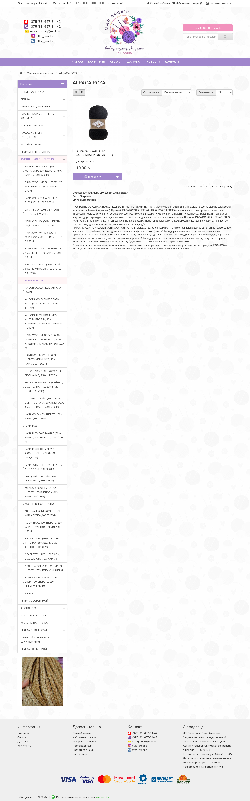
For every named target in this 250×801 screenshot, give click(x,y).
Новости (153, 61)
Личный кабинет (83, 733)
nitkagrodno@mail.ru (45, 31)
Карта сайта (80, 754)
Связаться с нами (83, 750)
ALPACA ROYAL (69, 73)
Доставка (133, 61)
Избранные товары (84, 737)
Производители (82, 746)
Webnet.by (102, 797)
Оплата (115, 61)
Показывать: (206, 92)
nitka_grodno (45, 36)
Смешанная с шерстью (40, 73)
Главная (76, 61)
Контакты (172, 61)
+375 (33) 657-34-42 (45, 22)
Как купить (96, 61)
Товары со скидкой (84, 741)
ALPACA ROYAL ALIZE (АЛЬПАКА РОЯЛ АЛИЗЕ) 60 (96, 153)
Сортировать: (151, 92)
